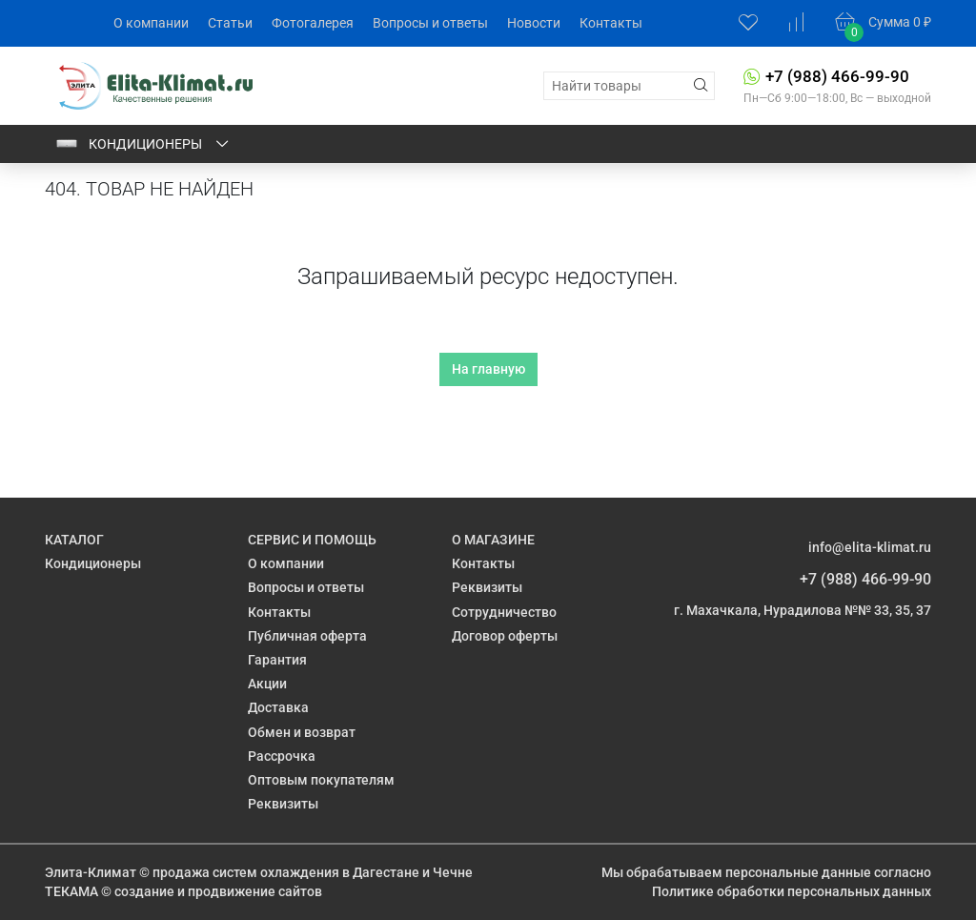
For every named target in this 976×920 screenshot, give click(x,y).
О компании (151, 23)
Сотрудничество (504, 612)
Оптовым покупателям (321, 779)
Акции (267, 683)
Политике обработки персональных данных (791, 891)
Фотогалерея (313, 23)
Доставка (278, 707)
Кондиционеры (143, 144)
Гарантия (277, 659)
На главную (488, 369)
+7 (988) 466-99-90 (837, 76)
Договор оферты (505, 636)
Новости (533, 23)
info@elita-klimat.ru (869, 547)
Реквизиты (283, 803)
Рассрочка (281, 756)
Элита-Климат (90, 872)
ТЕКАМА (71, 891)
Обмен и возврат (302, 732)
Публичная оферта (307, 636)
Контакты (611, 23)
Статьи (230, 23)
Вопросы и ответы (430, 23)
